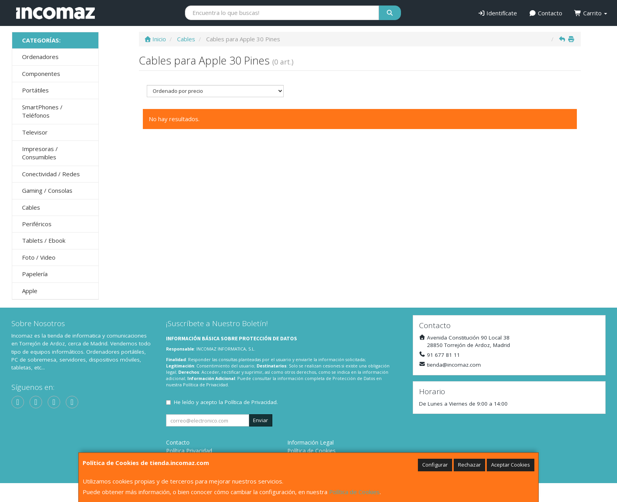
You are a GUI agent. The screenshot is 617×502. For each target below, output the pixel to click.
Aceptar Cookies (510, 464)
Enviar (260, 420)
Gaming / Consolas (47, 190)
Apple (29, 291)
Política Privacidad (189, 450)
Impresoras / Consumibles (40, 153)
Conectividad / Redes (51, 174)
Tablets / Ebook (43, 240)
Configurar (435, 464)
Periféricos (37, 224)
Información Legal (310, 442)
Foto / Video (38, 257)
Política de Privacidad (205, 385)
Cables (31, 207)
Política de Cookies (354, 492)
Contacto (545, 13)
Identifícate (497, 13)
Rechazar (469, 464)
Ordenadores (40, 57)
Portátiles (35, 90)
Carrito (590, 13)
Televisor (35, 132)
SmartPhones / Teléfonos (42, 111)
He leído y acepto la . (226, 402)
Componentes (41, 74)
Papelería (35, 274)
